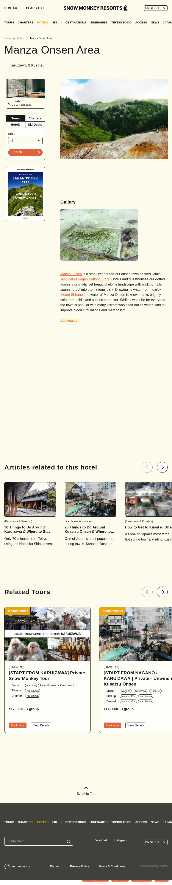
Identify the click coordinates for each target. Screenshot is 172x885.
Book (18, 725)
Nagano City (128, 696)
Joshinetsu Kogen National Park (84, 279)
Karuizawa (66, 685)
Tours (15, 118)
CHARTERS (25, 22)
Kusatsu (155, 691)
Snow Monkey (48, 685)
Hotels (16, 124)
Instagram (120, 840)
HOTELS (42, 22)
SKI (54, 22)
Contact (55, 866)
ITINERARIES (99, 22)
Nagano (31, 685)
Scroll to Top (86, 791)
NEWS (155, 22)
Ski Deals (35, 124)
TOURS (9, 22)
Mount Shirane (71, 295)
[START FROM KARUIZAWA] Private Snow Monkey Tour (47, 675)
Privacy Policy (79, 866)
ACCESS (141, 22)
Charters (34, 118)
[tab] (15, 118)
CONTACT (11, 8)
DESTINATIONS (75, 22)
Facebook (101, 840)
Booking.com (70, 320)
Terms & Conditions (112, 866)
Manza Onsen (71, 274)
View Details (41, 725)
